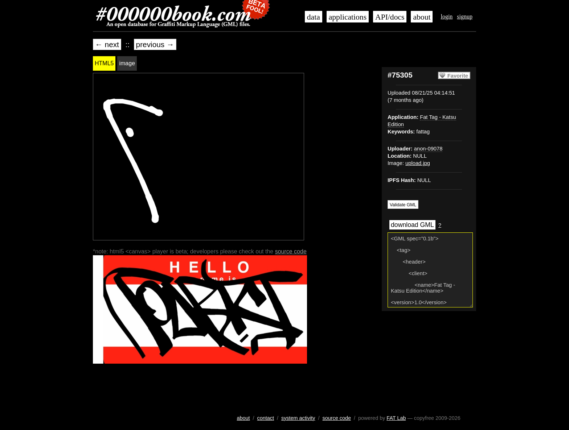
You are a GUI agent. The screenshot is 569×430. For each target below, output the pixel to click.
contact (265, 418)
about (421, 17)
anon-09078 (428, 149)
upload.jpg (417, 163)
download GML (412, 224)
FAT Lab (396, 418)
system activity (298, 418)
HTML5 (104, 63)
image (127, 63)
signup (464, 16)
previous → (155, 44)
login (447, 16)
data (313, 17)
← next (107, 44)
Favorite (457, 76)
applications (348, 17)
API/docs (389, 17)
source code (291, 251)
